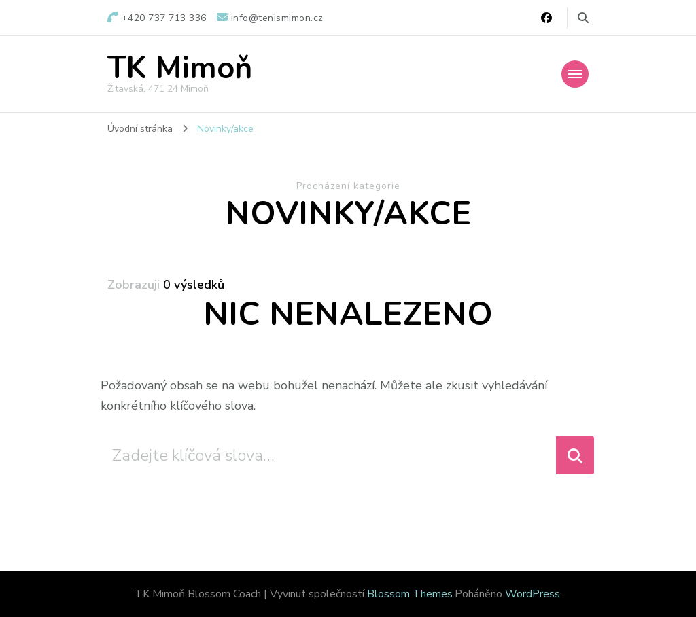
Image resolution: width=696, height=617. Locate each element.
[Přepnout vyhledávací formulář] (583, 18)
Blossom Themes (410, 593)
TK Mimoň (179, 68)
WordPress (532, 593)
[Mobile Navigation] (575, 74)
